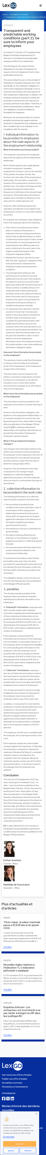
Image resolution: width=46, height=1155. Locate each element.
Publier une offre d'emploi (14, 1079)
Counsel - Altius (10, 863)
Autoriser (20, 1144)
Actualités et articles (19, 14)
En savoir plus (8, 1137)
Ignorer (11, 1150)
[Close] (37, 1113)
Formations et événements (15, 1086)
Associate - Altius (11, 888)
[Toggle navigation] (40, 5)
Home (5, 14)
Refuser (28, 1150)
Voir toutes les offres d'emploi (16, 1075)
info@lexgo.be (8, 1093)
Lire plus (7, 947)
